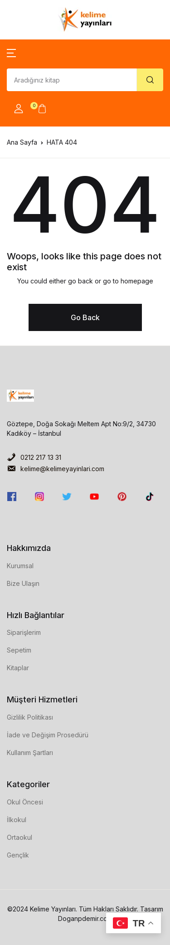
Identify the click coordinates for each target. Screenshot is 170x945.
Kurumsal (20, 566)
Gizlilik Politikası (30, 717)
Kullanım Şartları (30, 752)
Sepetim (19, 650)
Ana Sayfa (22, 142)
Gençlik (18, 855)
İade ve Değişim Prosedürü (47, 735)
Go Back (85, 317)
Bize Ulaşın (23, 583)
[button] (11, 52)
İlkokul (16, 819)
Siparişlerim (24, 632)
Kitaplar (18, 668)
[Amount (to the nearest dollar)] (72, 79)
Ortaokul (19, 837)
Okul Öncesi (25, 802)
